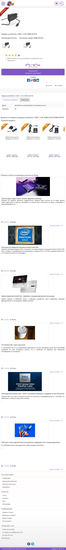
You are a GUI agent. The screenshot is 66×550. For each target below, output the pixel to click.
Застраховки (6, 504)
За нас (4, 495)
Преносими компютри (9, 481)
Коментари (24, 100)
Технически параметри (10, 100)
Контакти (5, 498)
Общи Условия (7, 518)
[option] (12, 45)
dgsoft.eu (61, 549)
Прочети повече (56, 225)
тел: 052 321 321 (7, 535)
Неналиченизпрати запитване (33, 72)
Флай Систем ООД (8, 529)
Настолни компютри (9, 484)
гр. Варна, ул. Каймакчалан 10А (12, 532)
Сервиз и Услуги (7, 512)
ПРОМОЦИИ (6, 478)
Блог (3, 501)
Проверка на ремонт (9, 515)
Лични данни (6, 521)
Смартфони (6, 487)
